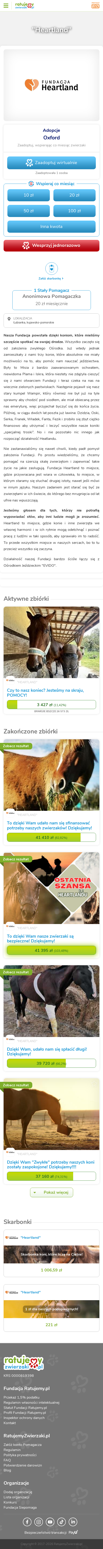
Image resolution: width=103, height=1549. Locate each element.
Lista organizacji (16, 1497)
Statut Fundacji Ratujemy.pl (25, 1407)
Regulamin (12, 1449)
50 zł (29, 211)
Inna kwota (51, 226)
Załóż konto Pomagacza (23, 1444)
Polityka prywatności (20, 1455)
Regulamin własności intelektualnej (31, 1402)
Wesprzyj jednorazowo (56, 245)
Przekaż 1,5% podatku (21, 1397)
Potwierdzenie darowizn (23, 1465)
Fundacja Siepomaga (20, 1507)
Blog (7, 1470)
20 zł (74, 195)
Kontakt (10, 1423)
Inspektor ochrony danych (24, 1417)
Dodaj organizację (18, 1492)
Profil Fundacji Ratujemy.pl (25, 1412)
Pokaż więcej (49, 1192)
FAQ (7, 1460)
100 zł (74, 211)
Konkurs (10, 1502)
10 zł (29, 195)
